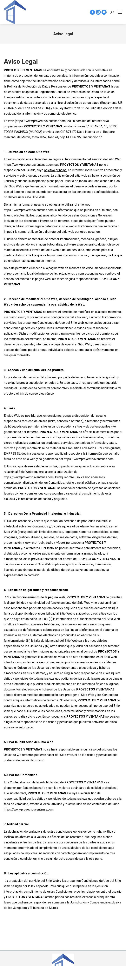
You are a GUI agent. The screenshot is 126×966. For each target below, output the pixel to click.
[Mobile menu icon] (119, 12)
